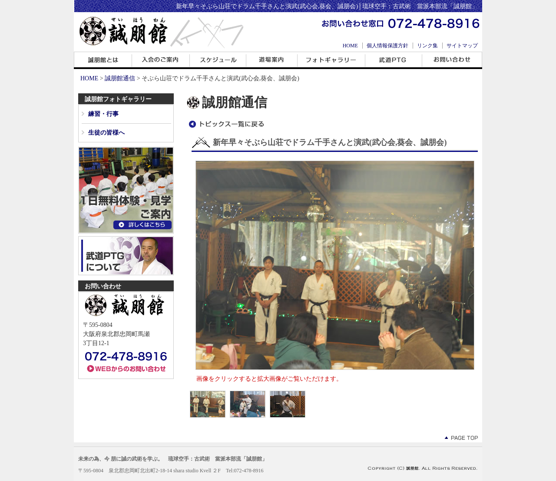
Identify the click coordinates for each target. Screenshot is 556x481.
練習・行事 (103, 114)
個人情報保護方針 (387, 46)
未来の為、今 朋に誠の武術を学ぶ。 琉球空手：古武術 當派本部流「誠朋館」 (172, 459)
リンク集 (427, 46)
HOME (350, 46)
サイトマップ (462, 46)
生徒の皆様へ (106, 132)
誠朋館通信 (120, 78)
